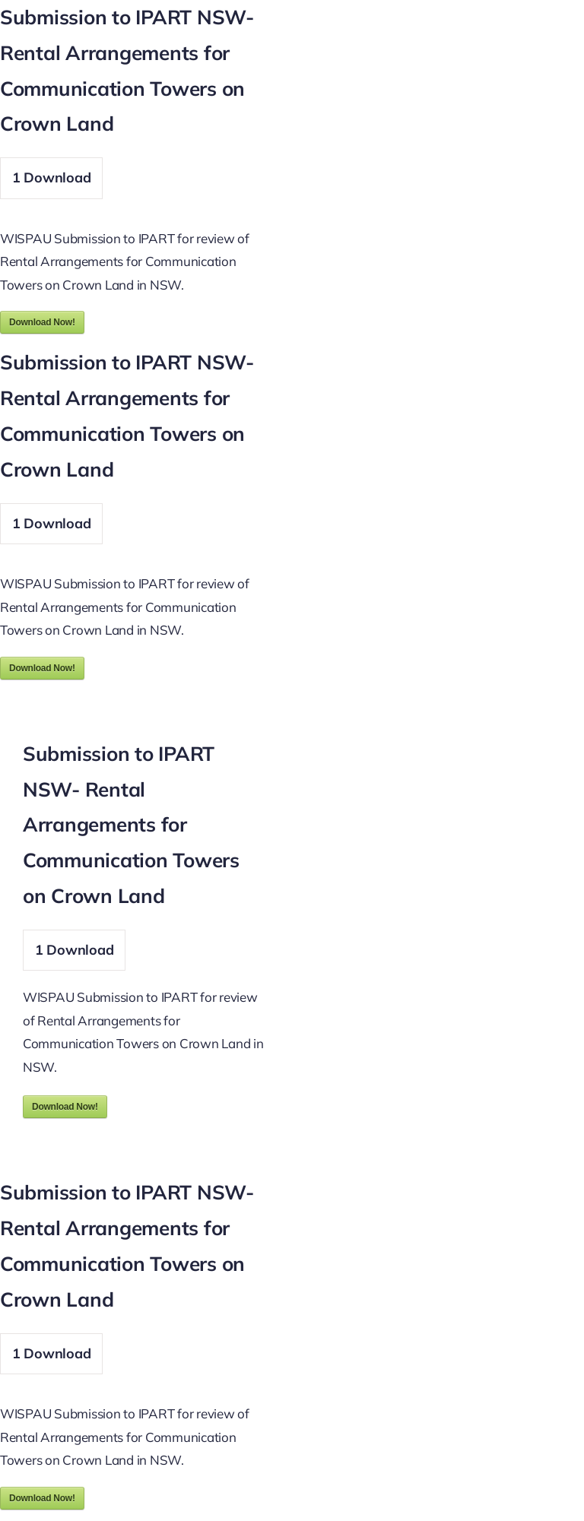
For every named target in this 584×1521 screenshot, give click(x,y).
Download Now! (42, 322)
